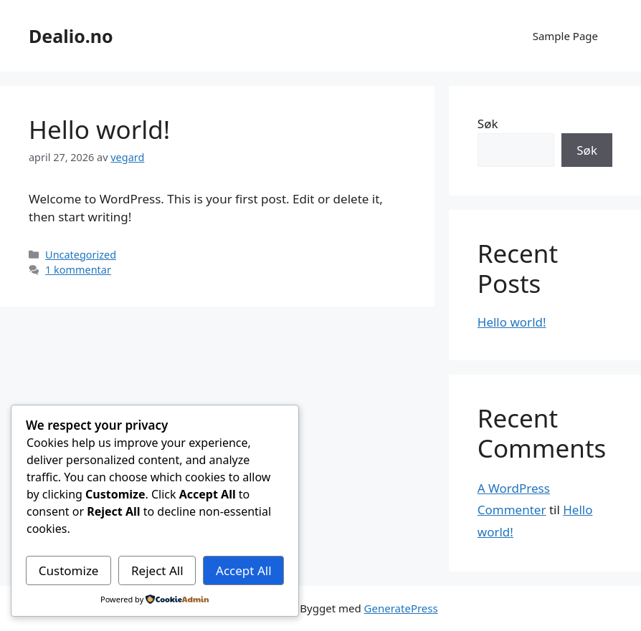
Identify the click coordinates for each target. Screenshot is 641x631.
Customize (69, 570)
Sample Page (565, 36)
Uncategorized (80, 254)
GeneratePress (401, 608)
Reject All (157, 570)
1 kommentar (78, 269)
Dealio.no (71, 36)
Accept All (243, 570)
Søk (488, 123)
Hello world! (99, 129)
